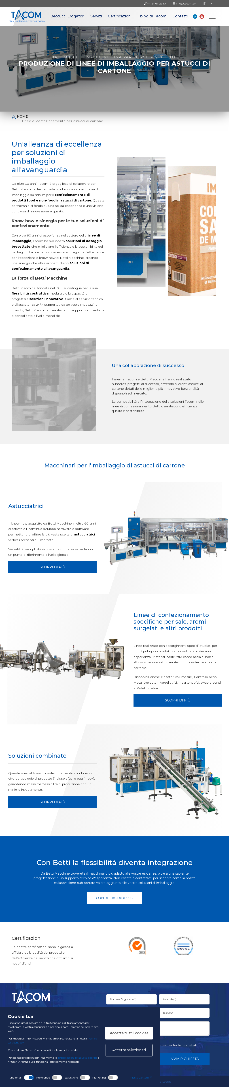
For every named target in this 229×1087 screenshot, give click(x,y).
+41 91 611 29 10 (155, 3)
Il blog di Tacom (152, 16)
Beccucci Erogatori (67, 16)
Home (20, 116)
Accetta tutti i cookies (129, 1033)
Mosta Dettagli (141, 1077)
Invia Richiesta (184, 1059)
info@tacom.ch (184, 3)
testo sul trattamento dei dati (180, 1045)
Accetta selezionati (129, 1050)
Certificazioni (119, 16)
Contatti (180, 16)
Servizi (96, 16)
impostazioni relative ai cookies (77, 1057)
